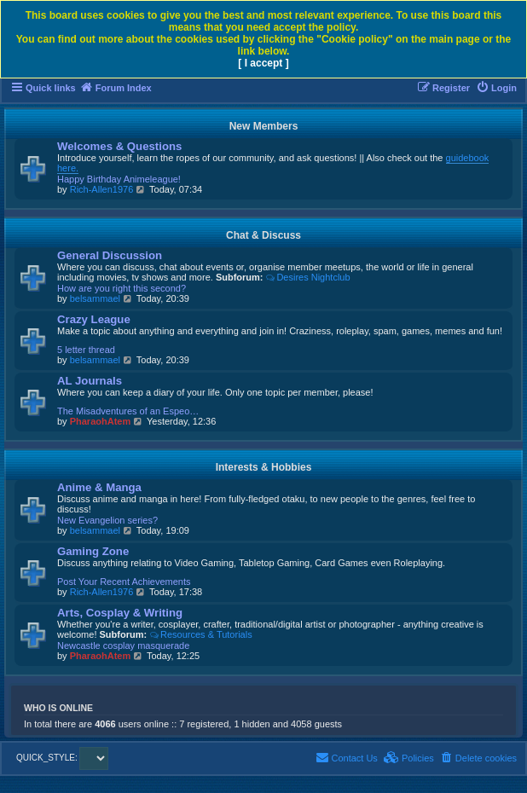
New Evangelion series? (107, 520)
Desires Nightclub (308, 277)
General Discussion (109, 255)
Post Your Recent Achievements (124, 581)
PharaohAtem (100, 421)
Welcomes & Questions (119, 146)
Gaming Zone (93, 551)
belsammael (95, 298)
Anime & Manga (99, 487)
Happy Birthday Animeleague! (119, 179)
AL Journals (89, 380)
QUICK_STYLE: (62, 757)
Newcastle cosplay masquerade (123, 645)
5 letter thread (86, 349)
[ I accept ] (263, 63)
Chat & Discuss (263, 235)
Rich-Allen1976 (102, 189)
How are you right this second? (121, 288)
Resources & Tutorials (200, 634)
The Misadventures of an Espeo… (128, 411)
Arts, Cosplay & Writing (119, 612)
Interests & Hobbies (264, 467)
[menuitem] (496, 88)
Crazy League (93, 319)
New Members (263, 126)
